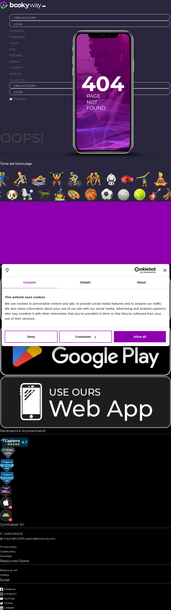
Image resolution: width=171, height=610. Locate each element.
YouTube (7, 598)
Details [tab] (85, 282)
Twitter (6, 603)
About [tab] (141, 282)
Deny (31, 336)
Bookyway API (9, 570)
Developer (6, 556)
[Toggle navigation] (44, 6)
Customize (85, 336)
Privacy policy (8, 546)
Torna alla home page (16, 164)
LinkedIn (7, 607)
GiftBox (4, 574)
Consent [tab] (29, 282)
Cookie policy (8, 551)
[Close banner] (164, 270)
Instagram (8, 593)
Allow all (139, 336)
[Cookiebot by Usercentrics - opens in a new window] (137, 270)
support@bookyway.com (39, 538)
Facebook (8, 589)
